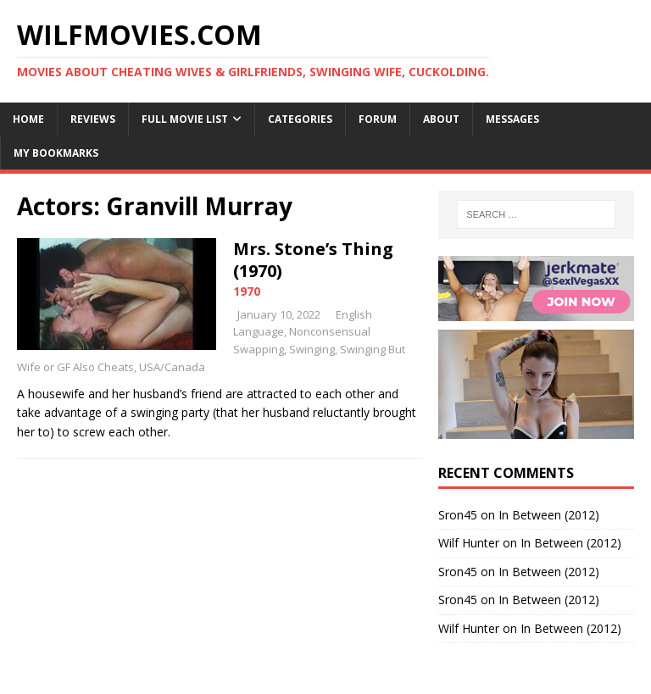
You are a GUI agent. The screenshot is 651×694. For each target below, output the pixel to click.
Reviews (92, 119)
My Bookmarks (56, 153)
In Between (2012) (548, 515)
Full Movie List (185, 119)
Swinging (312, 349)
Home (28, 119)
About (441, 119)
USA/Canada (172, 367)
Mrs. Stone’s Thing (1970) (313, 259)
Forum (378, 119)
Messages (512, 119)
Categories (300, 119)
